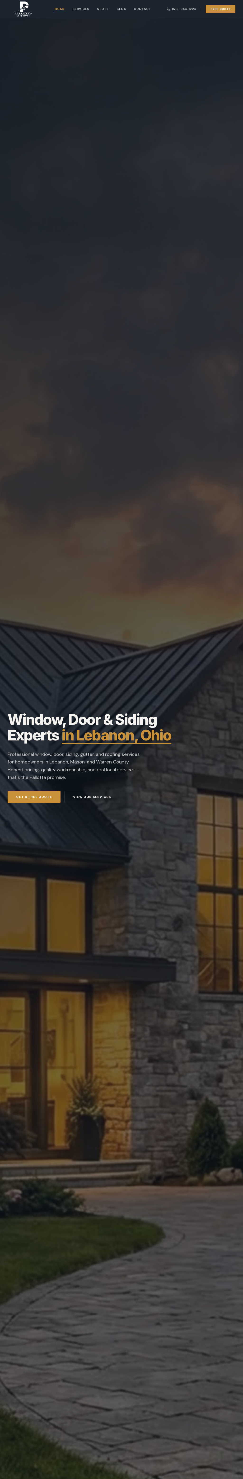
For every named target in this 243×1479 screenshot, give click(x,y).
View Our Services (92, 797)
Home (60, 10)
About (103, 9)
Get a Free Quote (34, 797)
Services (81, 9)
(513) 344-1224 (181, 9)
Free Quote (220, 9)
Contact (142, 9)
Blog (121, 9)
